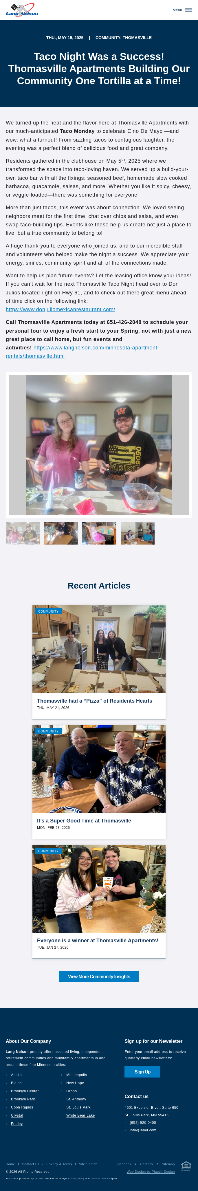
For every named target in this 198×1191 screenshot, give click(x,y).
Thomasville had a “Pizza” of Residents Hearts (94, 701)
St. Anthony (76, 1099)
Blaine (16, 1083)
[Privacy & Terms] (186, 1167)
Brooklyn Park (23, 1099)
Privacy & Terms (59, 1164)
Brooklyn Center (25, 1091)
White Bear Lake (80, 1115)
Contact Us (31, 1164)
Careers (146, 1164)
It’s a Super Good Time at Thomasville (84, 821)
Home (10, 1164)
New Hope (75, 1083)
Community (48, 611)
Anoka (16, 1075)
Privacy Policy (76, 1178)
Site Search (88, 1164)
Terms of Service (100, 1178)
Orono (71, 1091)
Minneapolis (76, 1075)
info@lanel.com (143, 1130)
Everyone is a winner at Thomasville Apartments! (97, 940)
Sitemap (168, 1164)
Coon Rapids (22, 1107)
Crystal (17, 1115)
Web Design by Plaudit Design (151, 1171)
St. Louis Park (78, 1107)
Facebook (123, 1164)
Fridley (17, 1124)
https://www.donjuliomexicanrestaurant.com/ (60, 309)
